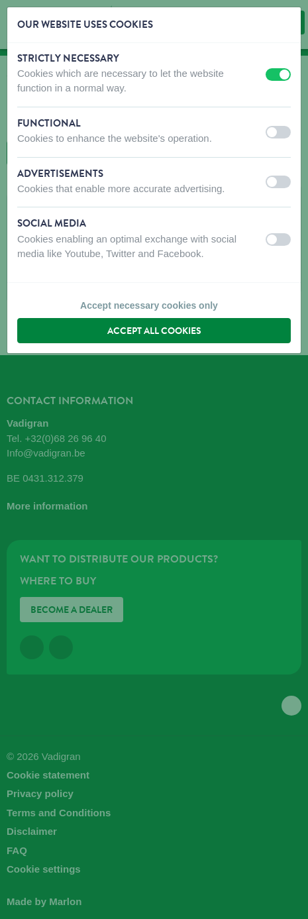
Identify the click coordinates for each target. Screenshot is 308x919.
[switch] (278, 74)
